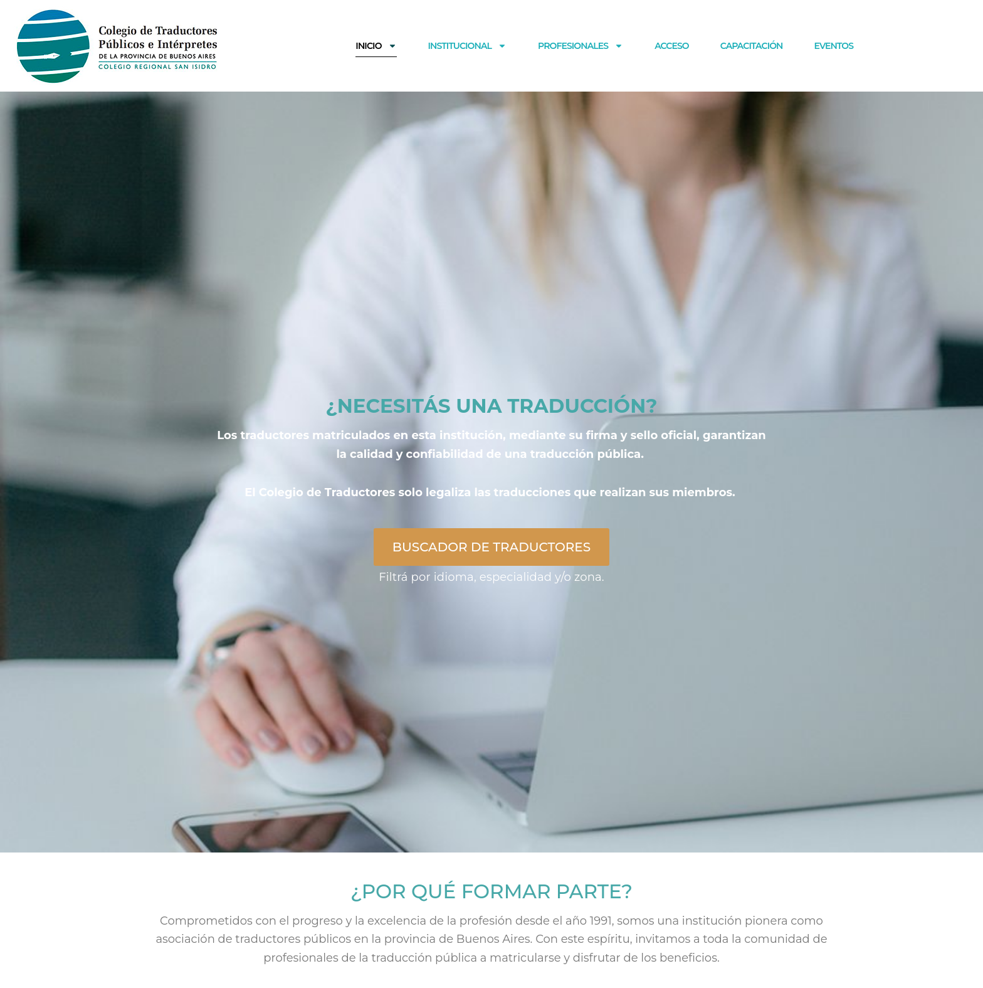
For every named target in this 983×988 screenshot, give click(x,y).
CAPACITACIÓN (751, 45)
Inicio (375, 45)
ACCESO (671, 45)
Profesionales (580, 45)
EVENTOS (834, 45)
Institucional (467, 45)
